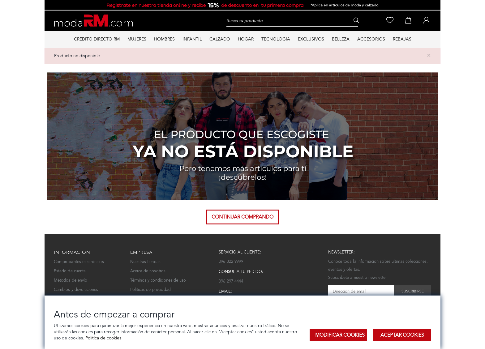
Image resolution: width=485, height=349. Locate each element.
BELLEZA (341, 39)
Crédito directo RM (97, 39)
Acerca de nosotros (147, 271)
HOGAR (246, 39)
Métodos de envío (70, 280)
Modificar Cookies (340, 335)
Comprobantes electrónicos (79, 261)
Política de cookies (102, 338)
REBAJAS (402, 39)
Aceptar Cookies (402, 335)
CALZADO (219, 39)
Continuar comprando (242, 217)
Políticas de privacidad (150, 289)
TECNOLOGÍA (275, 39)
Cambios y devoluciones (76, 289)
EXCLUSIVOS (311, 39)
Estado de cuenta (70, 271)
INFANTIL (192, 39)
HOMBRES (164, 39)
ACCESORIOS (371, 39)
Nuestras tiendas (145, 261)
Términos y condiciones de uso (158, 280)
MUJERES (136, 39)
